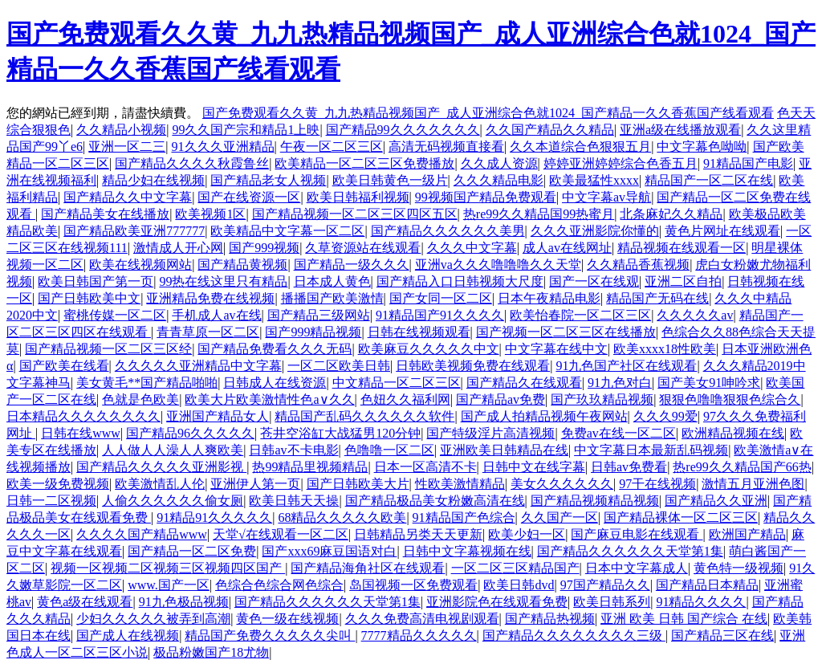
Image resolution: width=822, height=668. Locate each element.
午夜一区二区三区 (331, 146)
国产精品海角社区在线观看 (368, 568)
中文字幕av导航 (606, 197)
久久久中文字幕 (472, 248)
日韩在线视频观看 (419, 332)
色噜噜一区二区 (389, 450)
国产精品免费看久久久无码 (274, 349)
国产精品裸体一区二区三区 (681, 517)
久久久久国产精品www (141, 534)
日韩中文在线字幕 (533, 467)
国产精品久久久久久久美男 (448, 231)
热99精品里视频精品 (310, 467)
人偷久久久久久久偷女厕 (172, 500)
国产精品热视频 (550, 618)
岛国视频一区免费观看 (413, 585)
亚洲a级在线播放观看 (680, 129)
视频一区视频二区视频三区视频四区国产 (168, 568)
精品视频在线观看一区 (681, 248)
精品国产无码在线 (657, 298)
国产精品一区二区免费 (192, 551)
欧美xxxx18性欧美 (664, 349)
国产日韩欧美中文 (89, 298)
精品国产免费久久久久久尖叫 (270, 635)
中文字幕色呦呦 (702, 146)
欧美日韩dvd (518, 585)
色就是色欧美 (140, 399)
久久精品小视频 (121, 129)
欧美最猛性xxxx (594, 180)
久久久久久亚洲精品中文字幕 (198, 366)
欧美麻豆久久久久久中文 (428, 349)
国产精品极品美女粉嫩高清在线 (435, 500)
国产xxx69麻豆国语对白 (329, 551)
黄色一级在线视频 (287, 618)
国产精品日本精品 (707, 585)
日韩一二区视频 (51, 500)
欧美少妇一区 (526, 534)
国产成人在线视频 (127, 635)
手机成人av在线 (216, 315)
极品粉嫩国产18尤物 (211, 652)
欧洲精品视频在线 (733, 433)
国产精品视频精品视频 (595, 500)
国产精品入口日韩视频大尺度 (459, 281)
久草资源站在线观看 (363, 248)
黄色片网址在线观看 (722, 231)
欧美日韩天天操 (294, 500)
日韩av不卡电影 (293, 450)
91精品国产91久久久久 (440, 315)
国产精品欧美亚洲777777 (134, 231)
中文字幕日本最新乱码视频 (651, 450)
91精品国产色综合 (464, 517)
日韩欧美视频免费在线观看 (473, 366)
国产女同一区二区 (440, 298)
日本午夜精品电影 (549, 298)
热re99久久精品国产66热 (742, 467)
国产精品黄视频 (242, 264)
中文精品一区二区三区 (396, 382)
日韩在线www (80, 433)
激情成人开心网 (178, 248)
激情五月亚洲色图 (753, 484)
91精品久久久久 (701, 602)
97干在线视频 (657, 484)
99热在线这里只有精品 (223, 281)
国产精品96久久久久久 (190, 433)
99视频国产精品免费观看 (485, 197)
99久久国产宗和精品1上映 (245, 129)
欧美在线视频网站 (140, 264)
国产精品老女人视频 (268, 180)
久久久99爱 (665, 416)
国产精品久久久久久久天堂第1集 (630, 551)
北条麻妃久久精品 (671, 214)
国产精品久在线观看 (524, 382)
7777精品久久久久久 (419, 635)
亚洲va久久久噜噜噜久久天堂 (498, 264)
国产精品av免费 (500, 399)
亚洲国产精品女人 (217, 416)
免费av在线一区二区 (618, 433)
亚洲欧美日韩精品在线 (504, 450)
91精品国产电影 (748, 163)
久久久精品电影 (498, 180)
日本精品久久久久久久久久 (83, 416)
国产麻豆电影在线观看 (636, 534)
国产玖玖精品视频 (602, 399)
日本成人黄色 (332, 281)
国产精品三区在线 (722, 635)
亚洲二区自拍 (683, 281)
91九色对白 (620, 382)
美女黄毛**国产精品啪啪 (147, 382)
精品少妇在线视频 (153, 180)
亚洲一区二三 (126, 146)
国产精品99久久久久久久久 (403, 129)
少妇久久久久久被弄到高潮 (153, 618)
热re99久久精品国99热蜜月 (538, 214)
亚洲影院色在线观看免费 (497, 602)
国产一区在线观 (594, 281)
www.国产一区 (169, 585)
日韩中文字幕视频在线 (467, 551)
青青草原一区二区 (208, 332)
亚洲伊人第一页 (255, 484)
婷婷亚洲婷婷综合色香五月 (620, 163)
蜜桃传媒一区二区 (114, 315)
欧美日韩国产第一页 (95, 281)
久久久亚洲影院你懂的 (595, 231)
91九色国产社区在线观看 (626, 366)
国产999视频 (264, 248)
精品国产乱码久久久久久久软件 (364, 416)
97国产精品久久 (605, 585)
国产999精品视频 (313, 332)
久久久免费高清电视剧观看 (422, 618)
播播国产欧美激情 (332, 298)
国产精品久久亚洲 (716, 500)
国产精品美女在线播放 (105, 214)
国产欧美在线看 (64, 366)
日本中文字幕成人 (636, 568)
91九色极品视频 (184, 602)
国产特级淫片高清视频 (490, 433)
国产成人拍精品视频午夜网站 (544, 416)
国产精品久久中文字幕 (127, 197)
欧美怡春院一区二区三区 (580, 315)
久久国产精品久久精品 (550, 129)
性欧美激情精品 (460, 484)
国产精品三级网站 (318, 315)
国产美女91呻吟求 (708, 382)
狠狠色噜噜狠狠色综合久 (729, 399)
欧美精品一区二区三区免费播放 (364, 163)
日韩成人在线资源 (274, 382)
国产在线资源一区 (248, 197)
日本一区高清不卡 (425, 467)
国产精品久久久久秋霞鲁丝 (192, 163)
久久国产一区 (559, 517)
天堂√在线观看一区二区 (280, 534)
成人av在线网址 (567, 248)
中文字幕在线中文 (556, 349)
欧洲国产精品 (747, 534)
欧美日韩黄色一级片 (390, 180)
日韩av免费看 (629, 467)
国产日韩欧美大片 (358, 484)
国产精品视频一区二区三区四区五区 (355, 214)
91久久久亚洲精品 (223, 146)
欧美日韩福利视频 (358, 197)
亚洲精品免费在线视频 (210, 298)
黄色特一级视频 (738, 568)
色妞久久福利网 (405, 399)
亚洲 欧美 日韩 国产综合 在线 (683, 618)
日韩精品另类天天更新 (418, 534)
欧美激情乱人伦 (160, 484)
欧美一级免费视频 (57, 484)
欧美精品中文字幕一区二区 (287, 231)
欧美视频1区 (210, 214)
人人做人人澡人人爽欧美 (172, 450)
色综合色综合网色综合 (279, 585)
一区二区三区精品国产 (515, 568)
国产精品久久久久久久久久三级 (573, 635)
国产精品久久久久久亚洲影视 (161, 467)
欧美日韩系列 (611, 602)
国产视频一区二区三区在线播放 (566, 332)
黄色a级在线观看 (84, 602)
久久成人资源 (499, 163)
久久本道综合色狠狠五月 (580, 146)
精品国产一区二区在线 (709, 180)
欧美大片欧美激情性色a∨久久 (269, 399)
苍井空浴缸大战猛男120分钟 (340, 433)
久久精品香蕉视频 (638, 264)
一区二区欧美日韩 (338, 366)
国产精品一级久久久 (351, 264)
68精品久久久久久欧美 (342, 517)
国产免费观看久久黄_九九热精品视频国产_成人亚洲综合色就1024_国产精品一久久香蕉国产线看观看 (488, 113)
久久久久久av (695, 315)
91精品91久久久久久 (214, 517)
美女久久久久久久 (562, 484)
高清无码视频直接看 (446, 146)
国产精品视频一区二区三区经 (108, 349)
